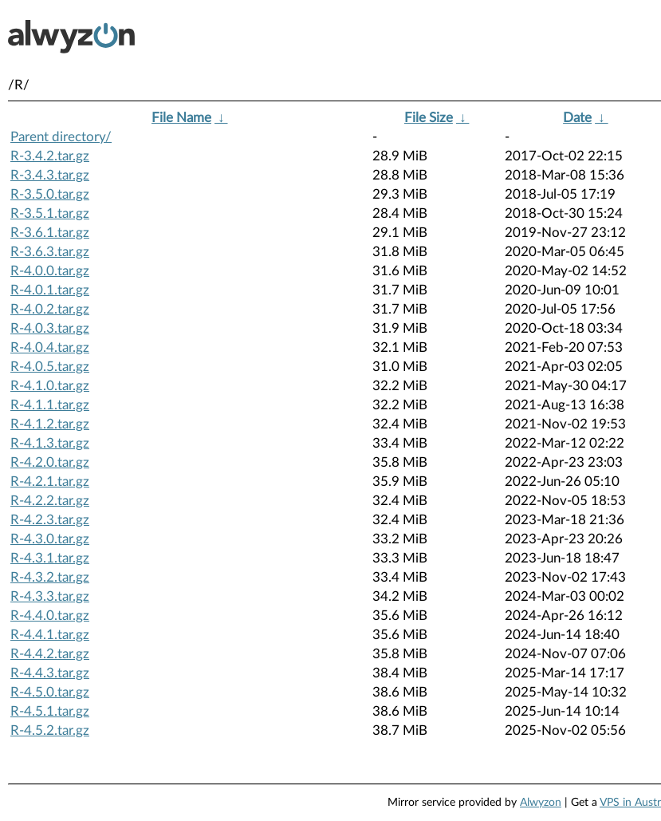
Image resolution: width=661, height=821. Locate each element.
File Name (181, 117)
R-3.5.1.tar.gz (49, 213)
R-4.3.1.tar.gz (49, 558)
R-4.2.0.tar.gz (49, 462)
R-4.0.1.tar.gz (49, 290)
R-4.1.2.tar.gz (49, 424)
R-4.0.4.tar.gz (49, 347)
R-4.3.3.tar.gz (49, 596)
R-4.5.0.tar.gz (49, 692)
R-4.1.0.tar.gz (49, 386)
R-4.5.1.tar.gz (49, 711)
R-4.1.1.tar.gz (49, 405)
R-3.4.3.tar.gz (49, 175)
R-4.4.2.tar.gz (49, 654)
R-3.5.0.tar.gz (49, 194)
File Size (428, 117)
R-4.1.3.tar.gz (49, 443)
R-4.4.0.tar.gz (49, 615)
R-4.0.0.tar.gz (49, 271)
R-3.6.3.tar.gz (49, 252)
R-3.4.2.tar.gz (49, 156)
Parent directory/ (61, 137)
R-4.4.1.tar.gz (49, 634)
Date (577, 117)
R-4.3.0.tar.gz (49, 539)
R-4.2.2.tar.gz (49, 500)
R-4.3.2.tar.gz (49, 577)
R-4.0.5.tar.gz (49, 366)
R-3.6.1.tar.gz (49, 232)
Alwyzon (540, 802)
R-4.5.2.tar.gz (49, 730)
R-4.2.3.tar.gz (49, 520)
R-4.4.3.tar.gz (49, 673)
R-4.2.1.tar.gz (49, 481)
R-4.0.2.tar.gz (49, 309)
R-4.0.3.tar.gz (49, 328)
